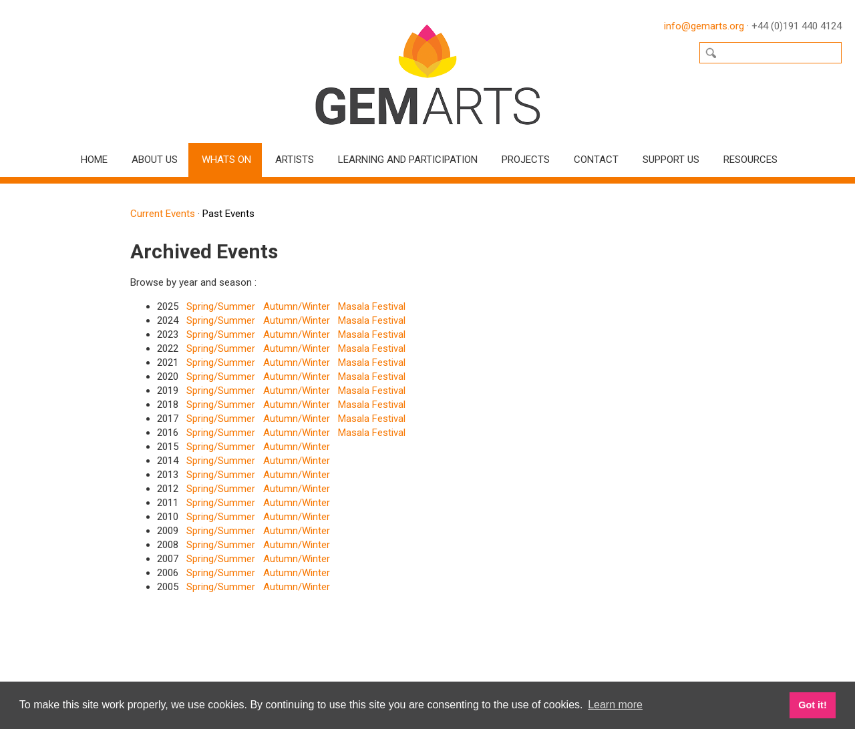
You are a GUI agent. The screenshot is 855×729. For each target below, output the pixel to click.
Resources (750, 160)
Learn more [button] (615, 704)
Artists (294, 160)
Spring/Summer (220, 306)
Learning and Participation (408, 160)
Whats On (226, 160)
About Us (155, 160)
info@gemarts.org (704, 26)
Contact (596, 160)
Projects (526, 160)
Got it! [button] (812, 705)
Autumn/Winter (296, 306)
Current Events (162, 214)
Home (94, 160)
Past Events (228, 214)
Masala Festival (371, 306)
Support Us (671, 160)
